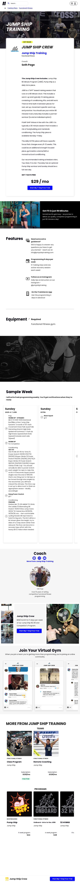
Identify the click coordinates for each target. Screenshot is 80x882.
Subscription (25, 772)
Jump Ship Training (34, 53)
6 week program (24, 833)
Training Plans (13, 8)
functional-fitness (25, 8)
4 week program (51, 833)
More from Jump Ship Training (40, 561)
